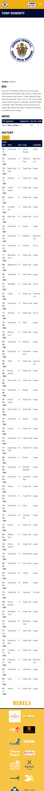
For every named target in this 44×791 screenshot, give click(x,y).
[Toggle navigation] (40, 3)
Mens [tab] (6, 138)
